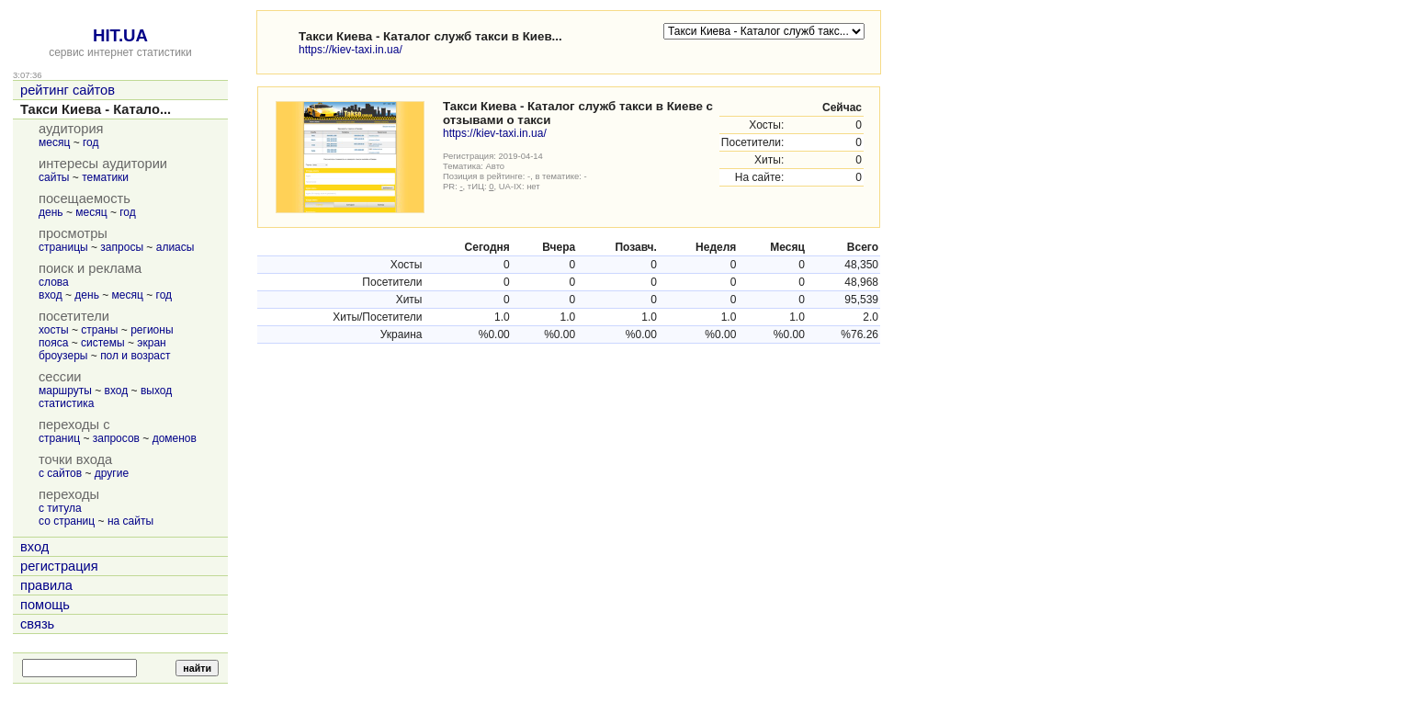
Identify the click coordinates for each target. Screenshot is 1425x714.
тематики (105, 177)
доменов (175, 438)
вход (50, 295)
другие (112, 473)
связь (37, 624)
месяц (54, 142)
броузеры (63, 355)
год (91, 142)
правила (46, 585)
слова (54, 282)
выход (156, 390)
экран (151, 342)
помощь (45, 604)
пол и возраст (135, 355)
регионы (151, 329)
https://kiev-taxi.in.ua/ (350, 49)
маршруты (65, 390)
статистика (66, 403)
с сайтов (60, 473)
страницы (63, 247)
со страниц (67, 521)
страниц (59, 438)
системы (103, 342)
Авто (495, 166)
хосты (54, 329)
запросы (121, 247)
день (51, 212)
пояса (53, 342)
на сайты (130, 521)
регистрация (59, 566)
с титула (60, 508)
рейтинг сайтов (67, 90)
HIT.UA (120, 35)
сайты (54, 177)
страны (99, 329)
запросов (116, 438)
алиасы (175, 247)
